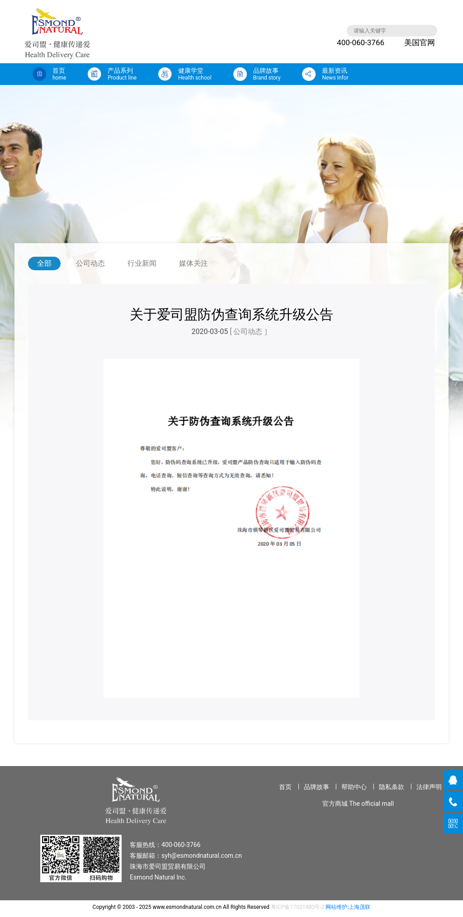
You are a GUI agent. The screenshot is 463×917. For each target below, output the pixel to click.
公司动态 (90, 263)
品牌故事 (316, 786)
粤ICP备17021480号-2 (298, 907)
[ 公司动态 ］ (250, 331)
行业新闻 (142, 263)
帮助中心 (354, 786)
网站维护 (336, 907)
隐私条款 (391, 786)
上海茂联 (359, 907)
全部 (44, 263)
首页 (285, 786)
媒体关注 (193, 263)
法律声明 (429, 786)
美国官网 (413, 42)
